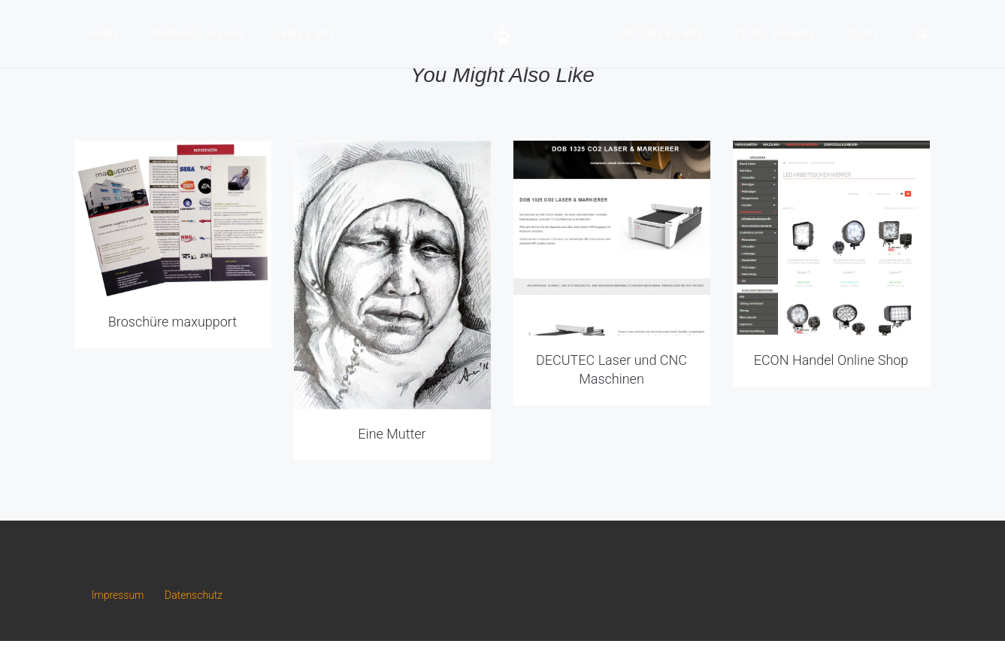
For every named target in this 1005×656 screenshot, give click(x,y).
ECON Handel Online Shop (831, 360)
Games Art (305, 34)
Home (105, 34)
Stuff (863, 34)
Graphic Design (197, 34)
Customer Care (658, 34)
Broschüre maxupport (172, 322)
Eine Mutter (391, 434)
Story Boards (775, 34)
